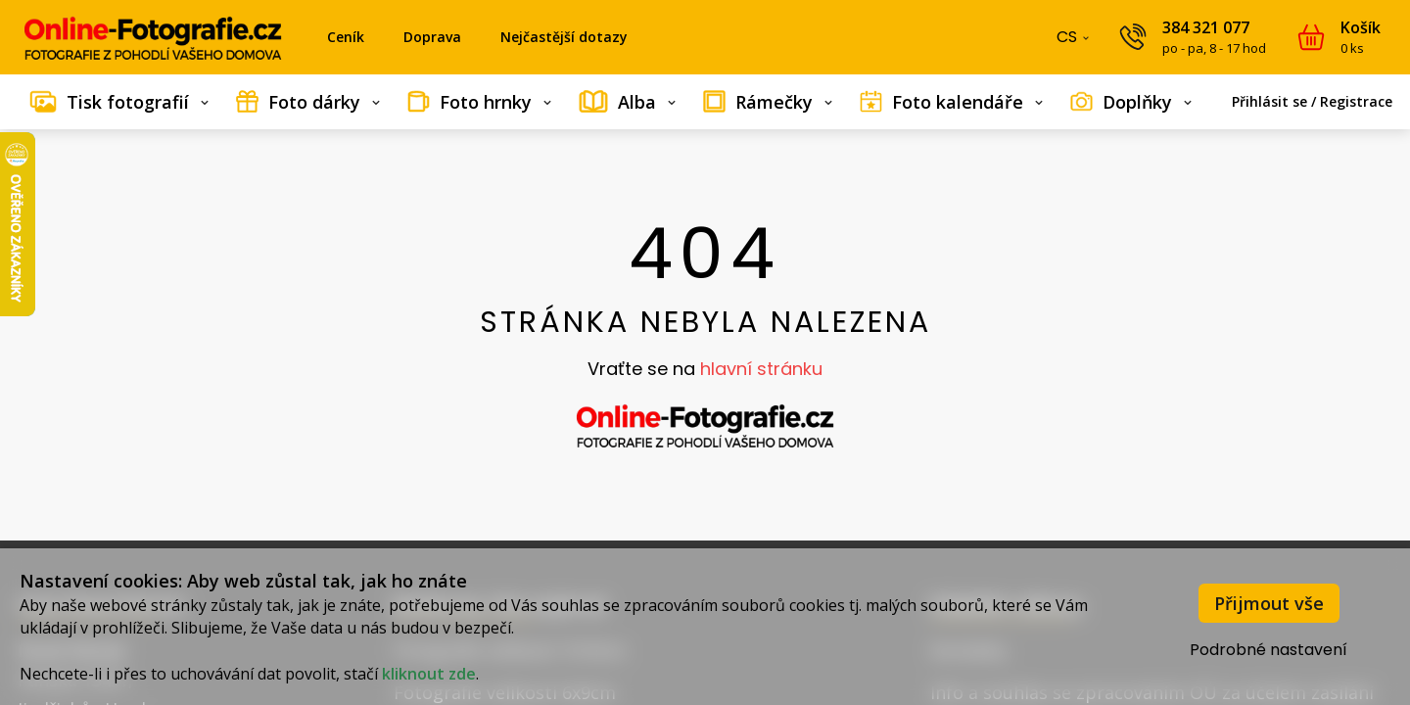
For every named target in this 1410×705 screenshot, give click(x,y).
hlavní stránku (761, 368)
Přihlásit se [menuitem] (1269, 101)
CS (1075, 41)
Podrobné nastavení (1268, 649)
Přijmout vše (1269, 603)
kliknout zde (429, 673)
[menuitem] (119, 101)
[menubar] (705, 101)
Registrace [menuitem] (1356, 101)
